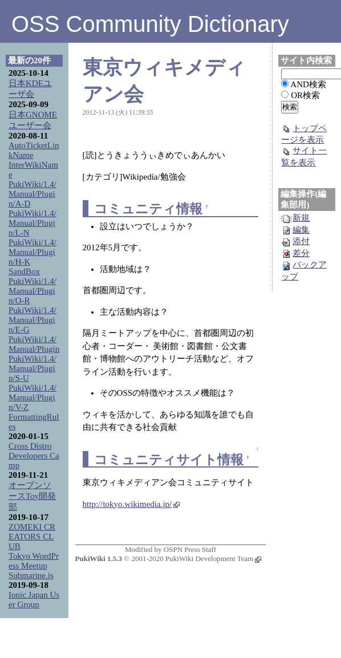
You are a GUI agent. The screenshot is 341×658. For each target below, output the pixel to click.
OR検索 (305, 95)
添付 (295, 241)
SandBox (24, 271)
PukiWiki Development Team (213, 558)
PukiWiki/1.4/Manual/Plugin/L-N (32, 223)
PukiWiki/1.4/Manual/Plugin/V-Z (32, 397)
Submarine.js (31, 575)
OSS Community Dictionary (150, 23)
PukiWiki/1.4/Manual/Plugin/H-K (32, 252)
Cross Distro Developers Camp (34, 455)
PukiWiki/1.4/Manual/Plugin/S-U (32, 368)
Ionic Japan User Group (34, 599)
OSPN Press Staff (190, 549)
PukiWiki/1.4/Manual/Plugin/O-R (32, 291)
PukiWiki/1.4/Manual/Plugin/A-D (32, 194)
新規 (295, 217)
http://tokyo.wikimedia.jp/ (131, 504)
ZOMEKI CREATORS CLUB (32, 536)
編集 (295, 229)
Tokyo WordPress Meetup (34, 560)
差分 (295, 253)
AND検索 (308, 84)
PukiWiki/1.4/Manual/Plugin (34, 344)
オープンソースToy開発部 (32, 496)
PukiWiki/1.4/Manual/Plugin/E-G (32, 320)
